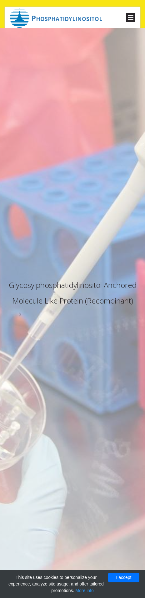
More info (84, 590)
